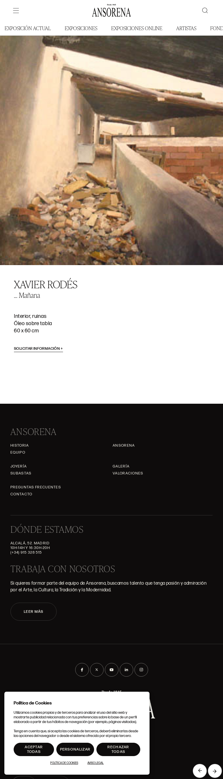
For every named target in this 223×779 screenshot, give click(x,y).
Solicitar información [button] (38, 348)
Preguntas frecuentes (35, 487)
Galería (121, 466)
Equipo (17, 452)
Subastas (20, 473)
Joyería (18, 466)
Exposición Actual (28, 28)
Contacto (21, 494)
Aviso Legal (95, 763)
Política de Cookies (64, 763)
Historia (19, 445)
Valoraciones (128, 473)
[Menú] (16, 10)
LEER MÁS (33, 611)
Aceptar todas (34, 749)
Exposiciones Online (136, 28)
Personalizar (75, 749)
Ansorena (124, 445)
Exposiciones (81, 28)
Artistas (186, 28)
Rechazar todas (118, 749)
